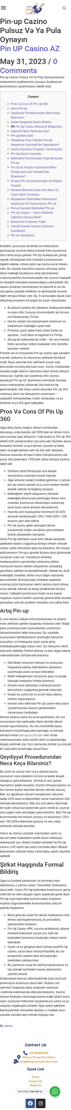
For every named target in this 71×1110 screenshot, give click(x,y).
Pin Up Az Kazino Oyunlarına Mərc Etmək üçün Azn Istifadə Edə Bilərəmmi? (33, 172)
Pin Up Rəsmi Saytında (26, 154)
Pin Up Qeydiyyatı (22, 235)
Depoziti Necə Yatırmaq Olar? (30, 131)
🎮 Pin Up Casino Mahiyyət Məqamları (36, 126)
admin (8, 1026)
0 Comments (28, 66)
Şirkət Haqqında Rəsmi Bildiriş (31, 122)
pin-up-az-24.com (31, 735)
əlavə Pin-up (19, 108)
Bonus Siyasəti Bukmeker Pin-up (32, 208)
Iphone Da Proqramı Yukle (28, 222)
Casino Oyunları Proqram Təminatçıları (37, 149)
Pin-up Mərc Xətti (22, 135)
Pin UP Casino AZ (30, 48)
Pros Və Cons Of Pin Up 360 (29, 104)
